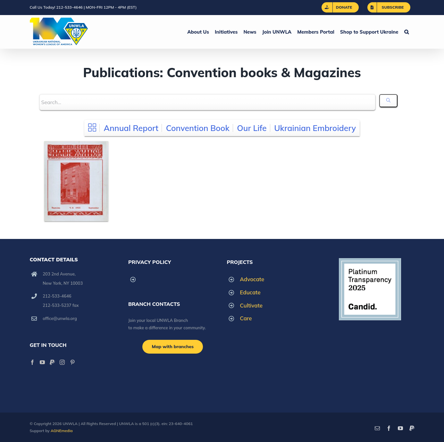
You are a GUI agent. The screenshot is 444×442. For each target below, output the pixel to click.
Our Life (251, 128)
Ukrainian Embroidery (315, 128)
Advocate (252, 279)
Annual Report (131, 128)
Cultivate (251, 305)
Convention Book (198, 128)
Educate (250, 292)
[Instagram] (62, 362)
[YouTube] (42, 362)
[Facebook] (32, 362)
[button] (406, 31)
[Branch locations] (172, 347)
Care (246, 318)
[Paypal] (52, 362)
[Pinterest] (72, 362)
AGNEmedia (61, 430)
